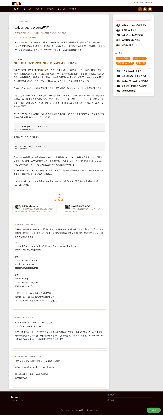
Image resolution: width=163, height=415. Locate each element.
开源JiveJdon (97, 410)
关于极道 (111, 400)
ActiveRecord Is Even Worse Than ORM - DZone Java (40, 63)
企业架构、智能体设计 (23, 21)
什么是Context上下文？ (131, 71)
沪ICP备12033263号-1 (69, 410)
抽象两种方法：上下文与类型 (134, 76)
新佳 (145, 2)
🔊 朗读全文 (153, 410)
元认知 (27, 9)
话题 (141, 2)
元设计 (50, 9)
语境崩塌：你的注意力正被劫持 (135, 86)
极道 (16, 9)
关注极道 (111, 395)
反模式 (45, 70)
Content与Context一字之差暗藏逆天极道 (138, 81)
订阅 (150, 2)
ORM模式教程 (123, 58)
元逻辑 (38, 9)
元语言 (72, 9)
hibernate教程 (139, 58)
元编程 (61, 9)
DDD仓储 (141, 63)
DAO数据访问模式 (124, 63)
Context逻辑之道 (129, 91)
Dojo (136, 2)
